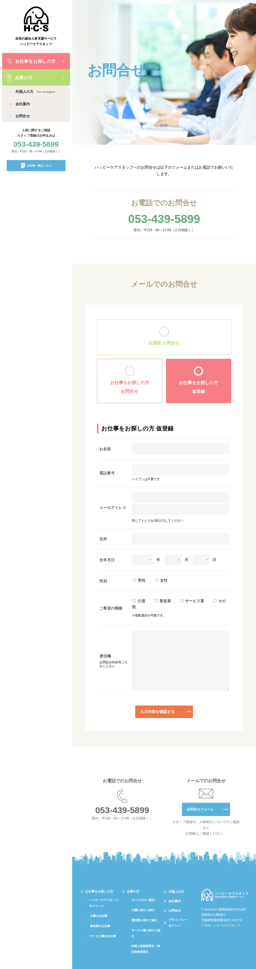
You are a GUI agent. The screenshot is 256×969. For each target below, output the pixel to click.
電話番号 (107, 473)
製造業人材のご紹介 (145, 920)
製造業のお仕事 (100, 926)
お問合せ (22, 116)
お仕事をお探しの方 (31, 61)
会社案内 (22, 104)
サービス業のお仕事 (103, 936)
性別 (103, 581)
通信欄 (113, 661)
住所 (103, 539)
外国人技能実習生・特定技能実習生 (145, 949)
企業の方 (20, 77)
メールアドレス (112, 507)
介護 (139, 601)
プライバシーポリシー (177, 922)
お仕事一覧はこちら (36, 165)
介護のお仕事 (98, 916)
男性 (139, 580)
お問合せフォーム (200, 809)
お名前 (105, 449)
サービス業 (192, 601)
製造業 (162, 601)
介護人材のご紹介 (143, 910)
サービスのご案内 (143, 900)
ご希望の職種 (110, 608)
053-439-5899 (35, 144)
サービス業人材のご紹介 (145, 933)
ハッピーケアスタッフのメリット (104, 902)
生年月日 (107, 560)
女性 (161, 580)
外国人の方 (35, 92)
